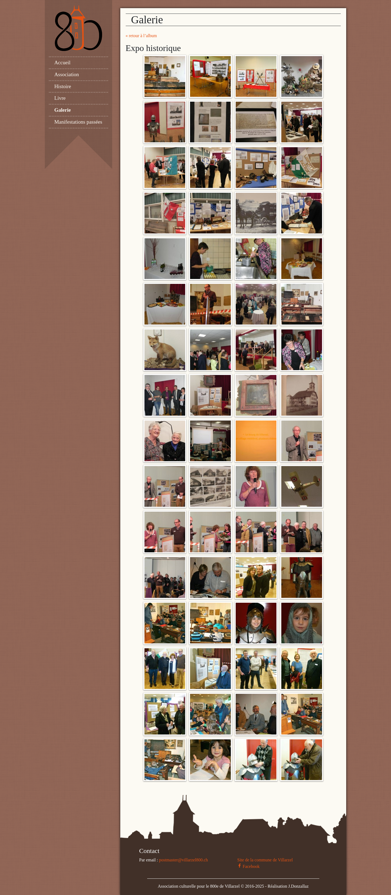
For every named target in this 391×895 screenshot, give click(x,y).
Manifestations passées (78, 122)
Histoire (62, 86)
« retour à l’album (141, 35)
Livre (60, 98)
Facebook (248, 866)
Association (66, 74)
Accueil (62, 62)
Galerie (62, 110)
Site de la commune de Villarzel (265, 860)
